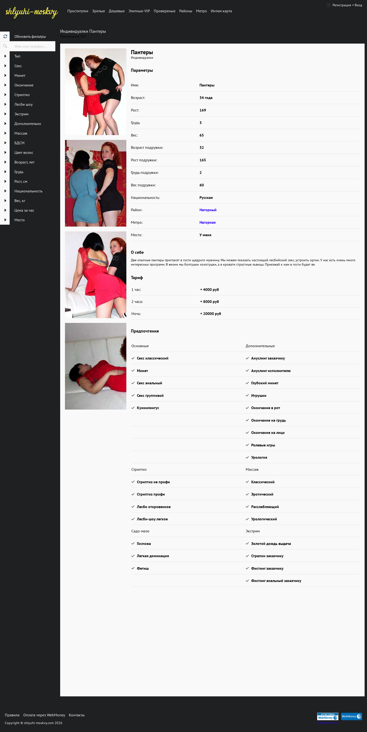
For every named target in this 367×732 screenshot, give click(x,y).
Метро (201, 10)
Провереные (164, 10)
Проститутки (77, 10)
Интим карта (221, 10)
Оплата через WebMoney (44, 714)
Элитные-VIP (139, 10)
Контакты (77, 714)
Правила (12, 714)
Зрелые (98, 10)
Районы (185, 10)
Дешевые (117, 10)
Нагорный (208, 209)
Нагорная (208, 222)
